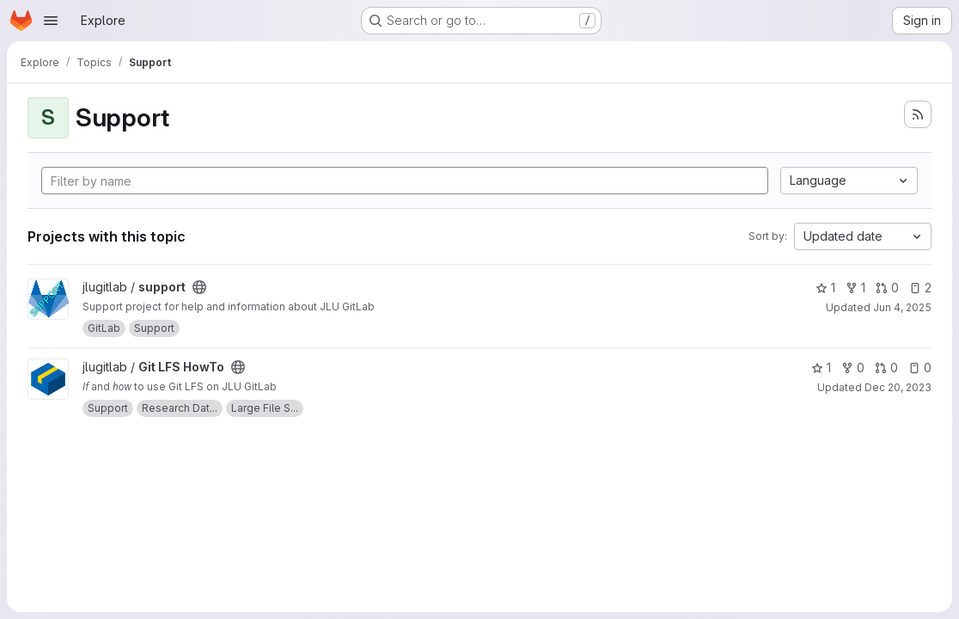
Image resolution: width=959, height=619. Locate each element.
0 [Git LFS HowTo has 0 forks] (852, 367)
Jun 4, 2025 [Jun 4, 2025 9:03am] (902, 307)
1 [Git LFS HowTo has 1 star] (821, 367)
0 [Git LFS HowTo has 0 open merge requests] (886, 367)
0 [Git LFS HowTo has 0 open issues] (920, 367)
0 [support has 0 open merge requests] (887, 287)
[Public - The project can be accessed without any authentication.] (199, 287)
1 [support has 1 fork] (855, 287)
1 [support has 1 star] (825, 287)
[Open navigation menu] (50, 20)
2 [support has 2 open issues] (920, 287)
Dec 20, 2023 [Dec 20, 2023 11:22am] (898, 387)
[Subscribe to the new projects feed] (918, 114)
